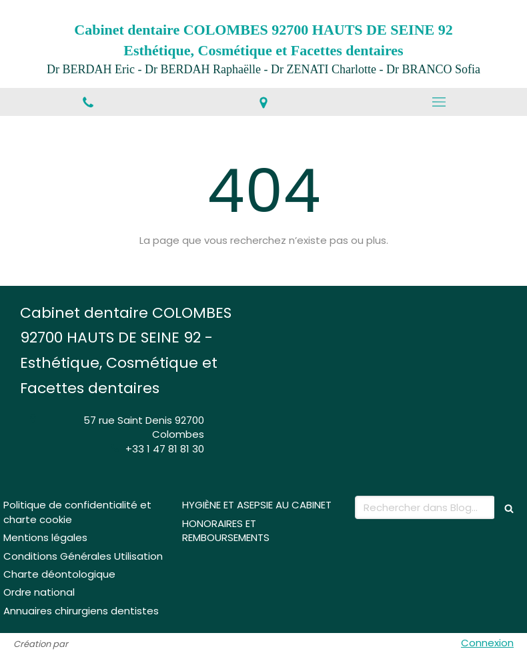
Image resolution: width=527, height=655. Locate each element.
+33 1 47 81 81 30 (164, 449)
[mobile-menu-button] (439, 102)
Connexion (487, 643)
